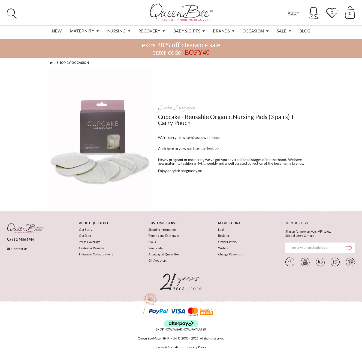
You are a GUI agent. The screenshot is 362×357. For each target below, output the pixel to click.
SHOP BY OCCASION (73, 62)
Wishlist (223, 249)
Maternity (84, 30)
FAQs (152, 243)
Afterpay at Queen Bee (163, 256)
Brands (223, 30)
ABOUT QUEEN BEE (94, 223)
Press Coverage (89, 243)
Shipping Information (162, 229)
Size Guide (155, 249)
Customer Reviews (91, 249)
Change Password (230, 256)
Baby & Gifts (189, 30)
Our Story (85, 229)
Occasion (255, 30)
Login (221, 229)
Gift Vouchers (157, 262)
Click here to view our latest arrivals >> (188, 148)
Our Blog (85, 236)
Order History (227, 243)
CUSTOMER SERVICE (164, 223)
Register (223, 236)
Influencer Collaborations (96, 256)
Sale (284, 30)
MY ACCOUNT (229, 223)
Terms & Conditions (169, 347)
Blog (304, 30)
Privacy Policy (196, 347)
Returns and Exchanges (163, 236)
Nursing (118, 30)
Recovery (151, 30)
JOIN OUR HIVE (297, 223)
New (57, 30)
